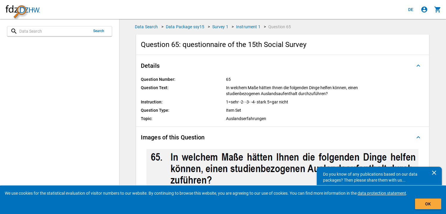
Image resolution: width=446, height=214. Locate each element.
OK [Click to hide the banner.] (428, 204)
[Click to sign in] (424, 9)
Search (99, 31)
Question (279, 26)
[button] (282, 66)
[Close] (434, 173)
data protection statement (382, 193)
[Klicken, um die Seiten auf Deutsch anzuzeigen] (411, 9)
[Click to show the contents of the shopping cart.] (438, 9)
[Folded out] (418, 66)
